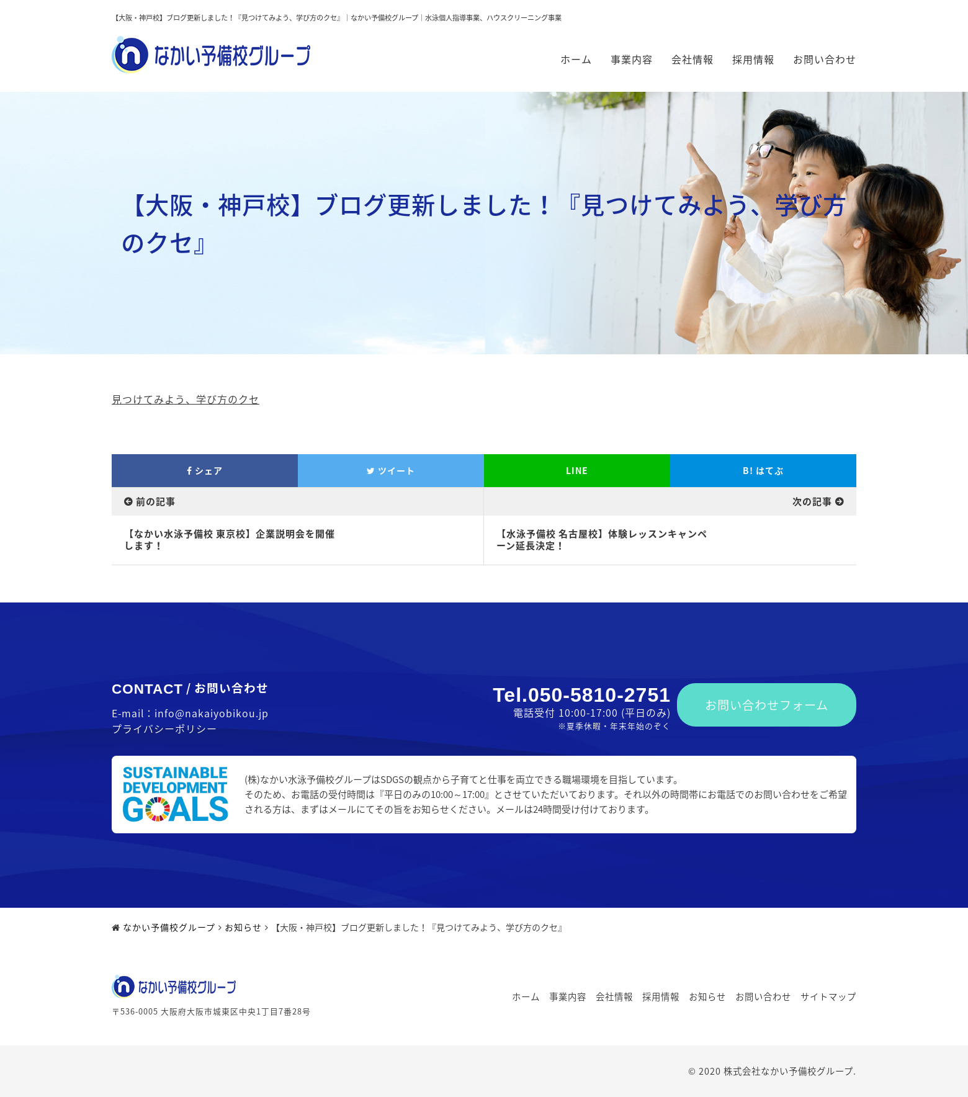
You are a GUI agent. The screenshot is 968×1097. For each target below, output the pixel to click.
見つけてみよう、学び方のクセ (185, 399)
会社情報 (692, 58)
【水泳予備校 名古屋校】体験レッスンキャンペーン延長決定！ (601, 540)
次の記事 (812, 501)
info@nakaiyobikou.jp (212, 712)
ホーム (576, 58)
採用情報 (753, 58)
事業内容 (632, 58)
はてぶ (763, 470)
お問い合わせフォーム (766, 705)
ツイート (391, 470)
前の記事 (156, 501)
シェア (205, 470)
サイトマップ (828, 996)
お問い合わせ (824, 58)
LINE (577, 470)
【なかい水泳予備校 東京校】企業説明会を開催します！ (229, 540)
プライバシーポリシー (164, 728)
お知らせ (707, 996)
